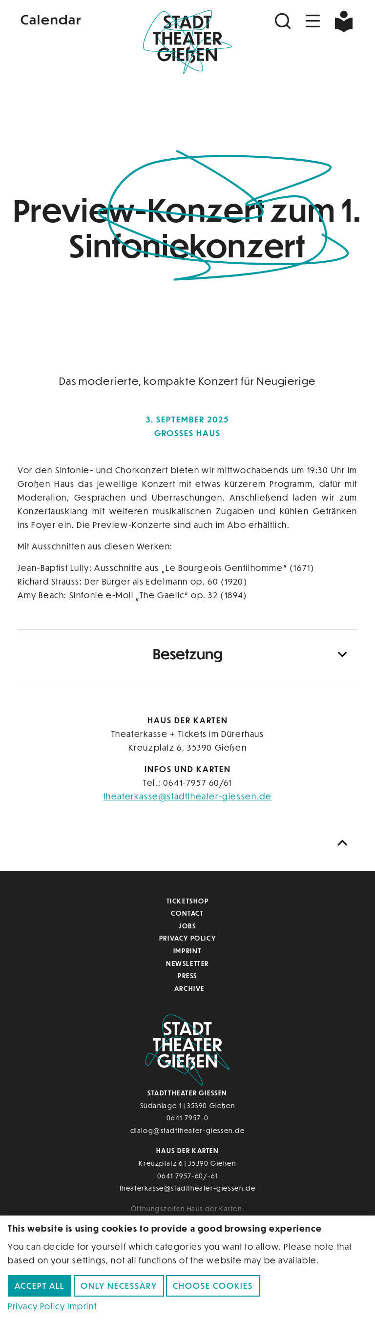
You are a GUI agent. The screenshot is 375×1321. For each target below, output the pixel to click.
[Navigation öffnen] (313, 21)
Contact (187, 913)
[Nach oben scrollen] (344, 843)
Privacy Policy (187, 938)
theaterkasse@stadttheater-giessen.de (188, 796)
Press (187, 975)
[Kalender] (74, 18)
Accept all (39, 1285)
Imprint (187, 950)
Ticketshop (188, 901)
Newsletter (187, 963)
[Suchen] (284, 21)
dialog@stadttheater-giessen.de (187, 1130)
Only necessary (119, 1285)
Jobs (187, 926)
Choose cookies (213, 1285)
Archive (189, 988)
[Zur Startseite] (187, 42)
